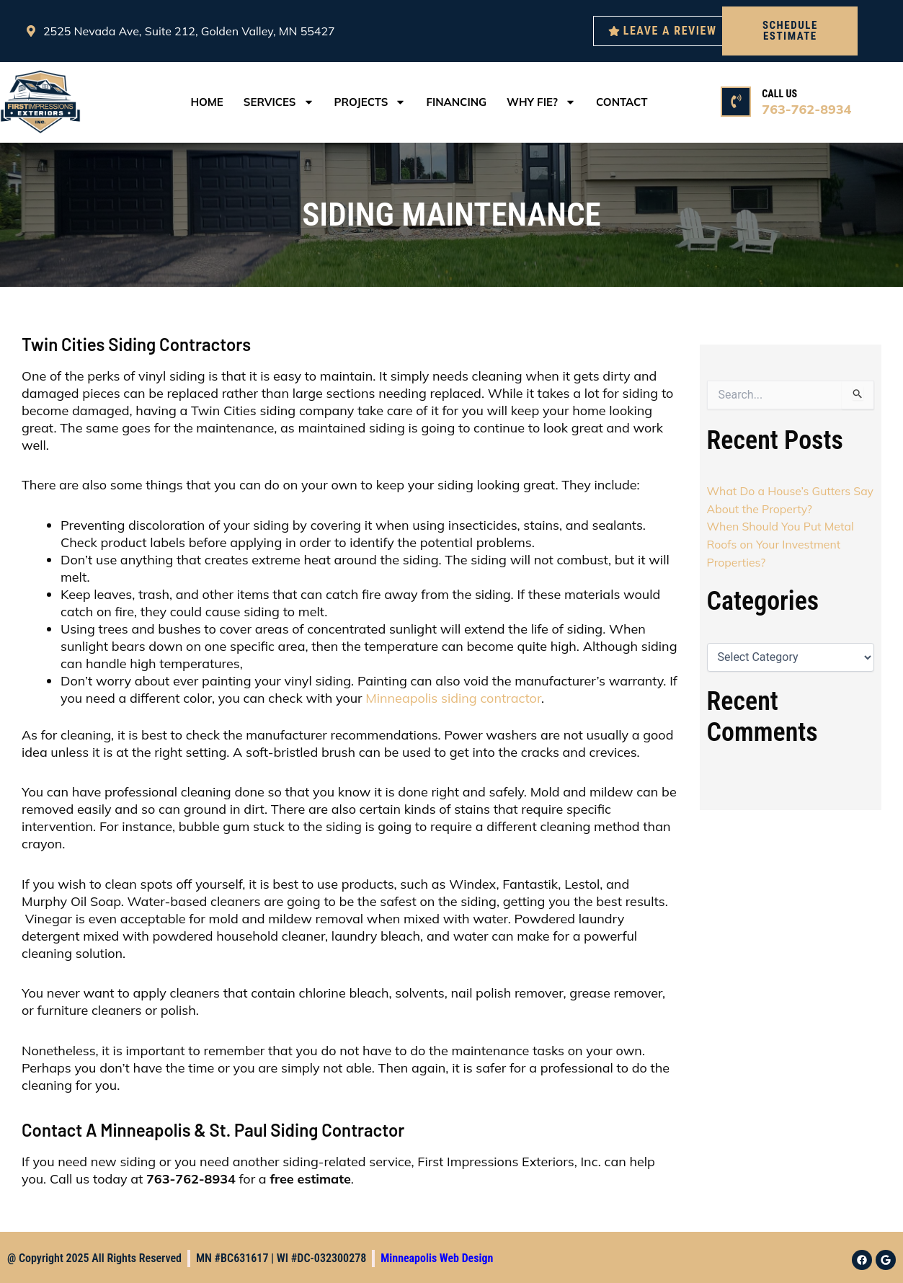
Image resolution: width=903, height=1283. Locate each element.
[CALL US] (736, 101)
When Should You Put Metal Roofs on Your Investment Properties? (781, 542)
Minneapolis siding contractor (453, 698)
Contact (622, 102)
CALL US (779, 93)
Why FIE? (541, 102)
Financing (456, 102)
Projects (370, 102)
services (279, 102)
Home (206, 102)
